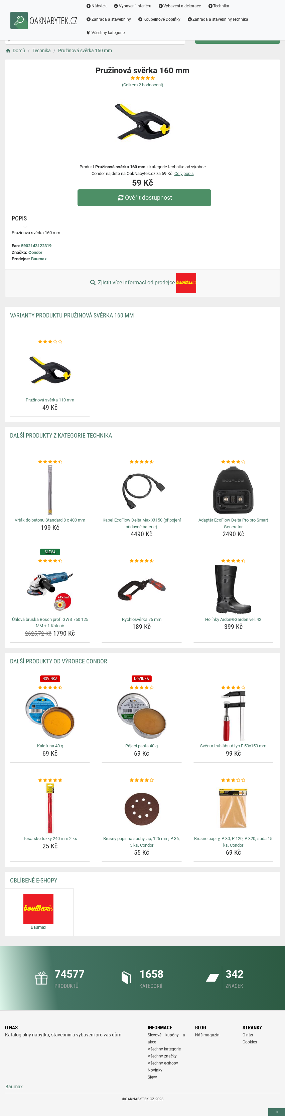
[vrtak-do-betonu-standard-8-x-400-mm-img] (50, 490)
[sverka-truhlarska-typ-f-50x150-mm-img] (233, 716)
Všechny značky (162, 1056)
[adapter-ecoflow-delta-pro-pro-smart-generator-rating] (233, 462)
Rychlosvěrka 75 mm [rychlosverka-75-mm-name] (141, 619)
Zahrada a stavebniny (108, 19)
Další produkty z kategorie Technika (61, 435)
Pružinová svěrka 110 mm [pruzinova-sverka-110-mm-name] (50, 399)
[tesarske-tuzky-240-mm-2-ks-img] (50, 808)
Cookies (250, 1042)
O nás (248, 1035)
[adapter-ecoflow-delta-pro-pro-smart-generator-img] (233, 490)
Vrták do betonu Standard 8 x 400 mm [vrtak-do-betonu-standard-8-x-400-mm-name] (50, 520)
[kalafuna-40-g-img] (50, 716)
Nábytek (96, 6)
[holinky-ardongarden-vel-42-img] (233, 589)
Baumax (39, 258)
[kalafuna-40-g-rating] (50, 687)
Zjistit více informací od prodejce (142, 283)
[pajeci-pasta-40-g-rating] (141, 687)
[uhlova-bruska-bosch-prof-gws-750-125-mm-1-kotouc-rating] (50, 561)
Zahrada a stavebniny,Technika (218, 19)
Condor (35, 252)
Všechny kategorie (105, 32)
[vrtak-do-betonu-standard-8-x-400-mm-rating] (50, 462)
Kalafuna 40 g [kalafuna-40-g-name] (50, 745)
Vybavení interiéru (132, 6)
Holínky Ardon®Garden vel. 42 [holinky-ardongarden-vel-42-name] (233, 619)
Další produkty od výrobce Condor (58, 661)
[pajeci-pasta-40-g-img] (141, 716)
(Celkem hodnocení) (142, 84)
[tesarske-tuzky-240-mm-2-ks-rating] (50, 780)
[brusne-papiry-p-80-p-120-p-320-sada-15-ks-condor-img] (233, 808)
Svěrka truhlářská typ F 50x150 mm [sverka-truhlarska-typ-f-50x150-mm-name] (233, 745)
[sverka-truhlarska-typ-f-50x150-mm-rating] (233, 687)
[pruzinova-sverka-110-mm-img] (50, 370)
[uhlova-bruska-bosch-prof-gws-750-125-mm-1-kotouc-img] (50, 589)
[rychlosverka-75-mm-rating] (141, 561)
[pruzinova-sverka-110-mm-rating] (50, 342)
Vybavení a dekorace (179, 6)
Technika (218, 6)
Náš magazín (207, 1035)
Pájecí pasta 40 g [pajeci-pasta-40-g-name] (141, 745)
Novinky (155, 1070)
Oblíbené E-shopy (33, 880)
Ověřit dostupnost (144, 197)
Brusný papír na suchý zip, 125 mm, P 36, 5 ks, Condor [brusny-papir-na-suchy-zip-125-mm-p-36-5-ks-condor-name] (141, 842)
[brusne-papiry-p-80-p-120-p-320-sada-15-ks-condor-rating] (233, 780)
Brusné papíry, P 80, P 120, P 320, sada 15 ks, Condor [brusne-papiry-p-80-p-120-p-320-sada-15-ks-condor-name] (233, 842)
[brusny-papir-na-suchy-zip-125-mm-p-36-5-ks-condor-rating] (141, 780)
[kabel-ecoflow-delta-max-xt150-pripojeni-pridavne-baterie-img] (141, 490)
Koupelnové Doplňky (159, 19)
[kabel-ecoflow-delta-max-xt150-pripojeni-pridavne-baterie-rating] (141, 462)
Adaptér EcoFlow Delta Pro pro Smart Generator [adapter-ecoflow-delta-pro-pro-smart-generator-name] (233, 523)
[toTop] (276, 1112)
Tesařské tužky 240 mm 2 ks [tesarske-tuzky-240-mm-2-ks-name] (50, 838)
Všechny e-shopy (163, 1063)
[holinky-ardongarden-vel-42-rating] (233, 561)
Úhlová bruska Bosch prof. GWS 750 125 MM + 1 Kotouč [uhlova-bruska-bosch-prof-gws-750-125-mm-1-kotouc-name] (50, 623)
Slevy (152, 1077)
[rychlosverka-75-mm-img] (141, 589)
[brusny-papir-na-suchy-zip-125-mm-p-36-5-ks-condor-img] (141, 808)
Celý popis (184, 173)
